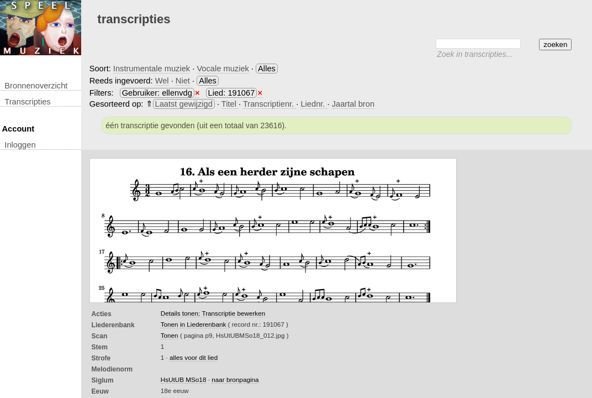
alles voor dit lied (194, 357)
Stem (100, 347)
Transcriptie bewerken (233, 313)
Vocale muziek (223, 68)
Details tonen (179, 313)
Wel (162, 80)
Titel (230, 104)
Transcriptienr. (269, 104)
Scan (100, 336)
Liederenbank (113, 325)
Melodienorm (112, 369)
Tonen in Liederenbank (194, 324)
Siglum (103, 380)
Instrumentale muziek (151, 68)
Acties (102, 314)
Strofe (101, 358)
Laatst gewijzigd (184, 104)
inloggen (19, 144)
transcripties (27, 101)
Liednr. (313, 104)
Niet (183, 80)
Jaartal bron (353, 104)
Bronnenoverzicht (35, 85)
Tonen (169, 335)
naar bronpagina (235, 379)
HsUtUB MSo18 (184, 379)
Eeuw (100, 391)
